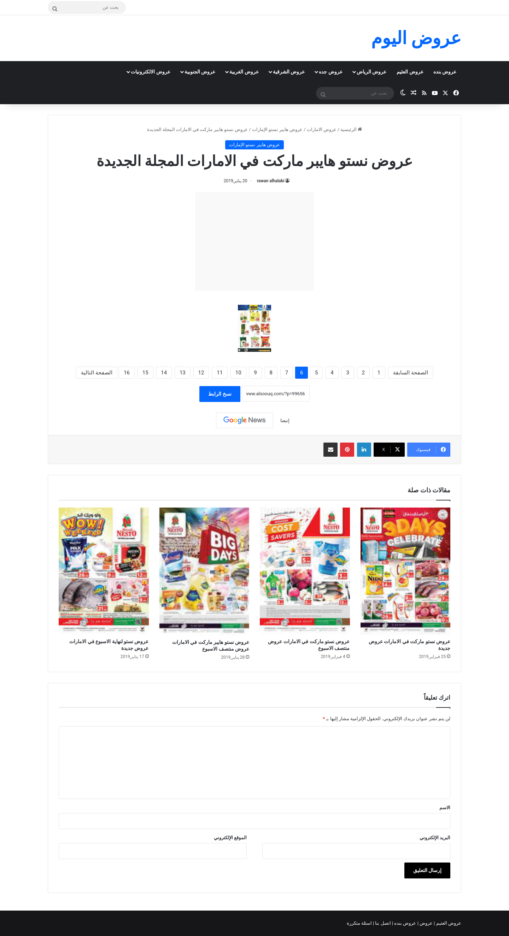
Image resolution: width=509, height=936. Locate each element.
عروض (426, 923)
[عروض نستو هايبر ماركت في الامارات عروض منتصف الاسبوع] (204, 571)
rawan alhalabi (271, 180)
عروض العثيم (410, 72)
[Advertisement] (254, 241)
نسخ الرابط (219, 394)
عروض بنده (444, 72)
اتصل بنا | (382, 923)
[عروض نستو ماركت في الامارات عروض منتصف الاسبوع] (305, 571)
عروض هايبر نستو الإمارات (277, 129)
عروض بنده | (404, 923)
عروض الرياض (371, 72)
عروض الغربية (243, 72)
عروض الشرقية (289, 72)
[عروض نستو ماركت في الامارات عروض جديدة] (406, 571)
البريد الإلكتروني (435, 837)
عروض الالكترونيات (150, 72)
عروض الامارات (322, 129)
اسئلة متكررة (360, 923)
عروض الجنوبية (200, 72)
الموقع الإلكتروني (230, 837)
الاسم (444, 807)
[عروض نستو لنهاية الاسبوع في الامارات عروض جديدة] (104, 571)
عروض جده (330, 72)
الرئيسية (351, 129)
